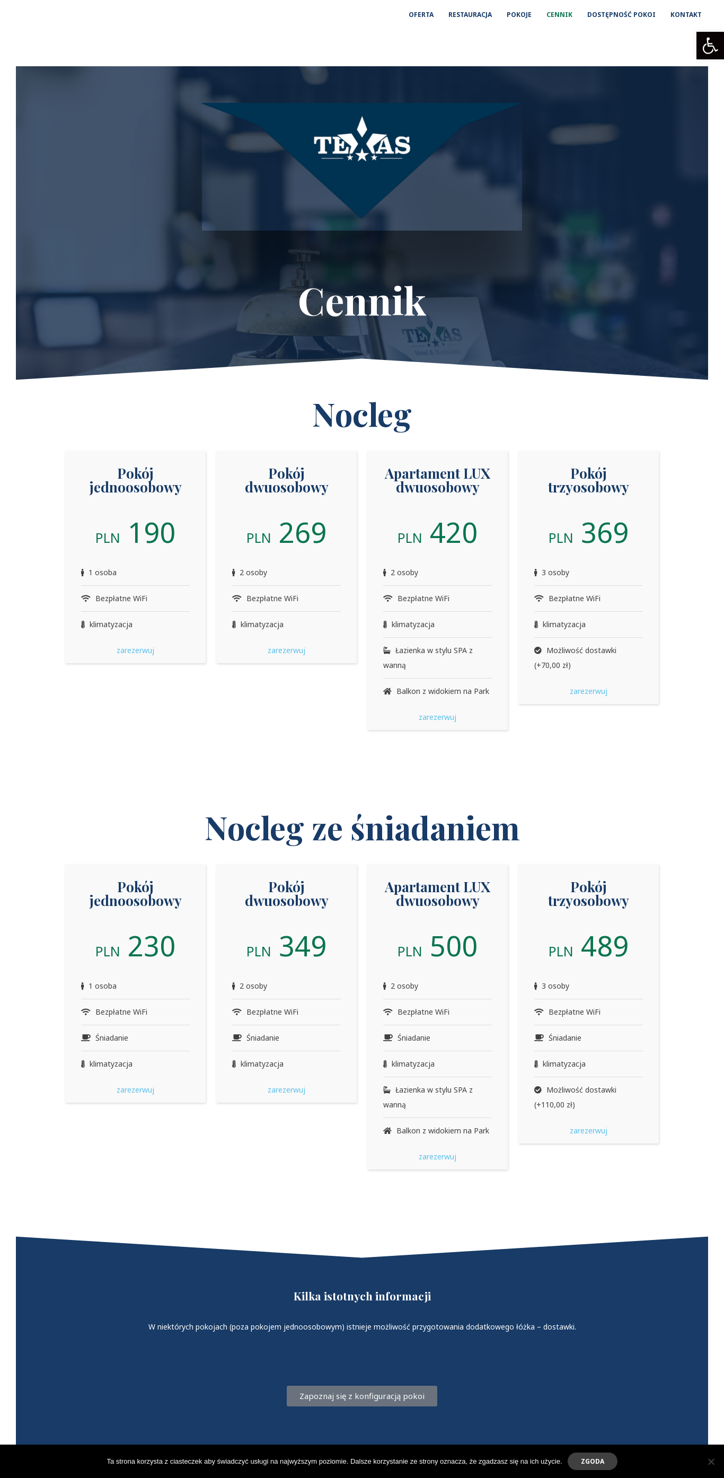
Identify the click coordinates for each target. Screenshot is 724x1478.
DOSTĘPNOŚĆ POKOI (621, 14)
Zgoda (592, 1461)
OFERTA (421, 14)
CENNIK (559, 14)
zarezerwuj (135, 650)
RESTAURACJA (470, 14)
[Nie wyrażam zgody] (710, 1461)
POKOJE (519, 14)
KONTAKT (686, 14)
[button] (710, 45)
